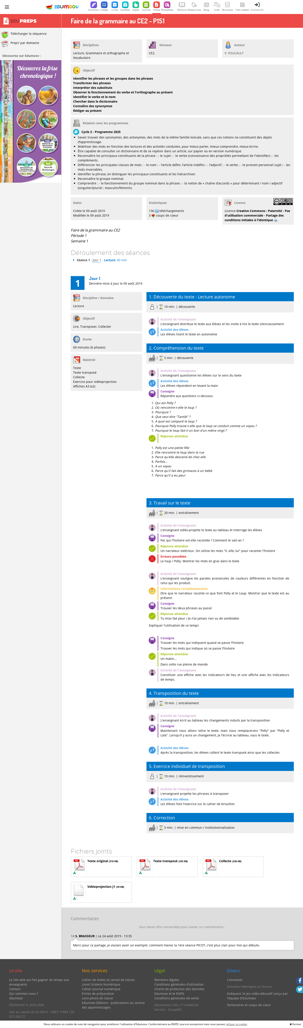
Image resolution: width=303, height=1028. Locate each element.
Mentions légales (166, 980)
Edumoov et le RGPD (169, 993)
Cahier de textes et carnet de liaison (108, 980)
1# (72, 936)
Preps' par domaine (20, 43)
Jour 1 (97, 260)
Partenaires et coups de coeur (249, 1005)
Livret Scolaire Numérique (101, 984)
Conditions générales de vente (176, 998)
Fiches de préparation (98, 993)
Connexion (235, 980)
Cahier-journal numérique (101, 989)
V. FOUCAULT (234, 53)
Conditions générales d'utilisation (179, 984)
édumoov (16, 998)
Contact (14, 989)
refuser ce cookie (236, 1024)
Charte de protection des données (179, 989)
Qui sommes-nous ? (23, 993)
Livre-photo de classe (97, 998)
